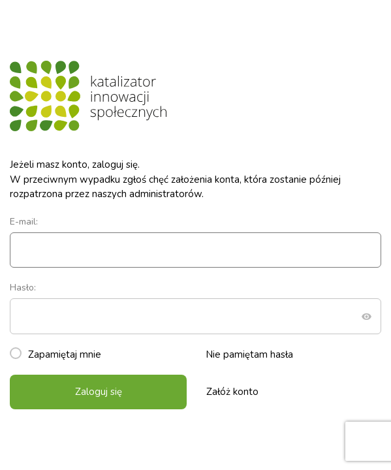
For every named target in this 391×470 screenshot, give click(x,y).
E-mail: (195, 241)
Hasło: (195, 307)
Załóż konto (232, 391)
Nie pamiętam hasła (249, 354)
